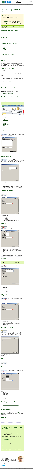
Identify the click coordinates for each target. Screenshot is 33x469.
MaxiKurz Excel (6, 21)
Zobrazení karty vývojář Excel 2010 (8, 93)
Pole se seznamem (5, 120)
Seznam (4, 48)
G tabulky (5, 23)
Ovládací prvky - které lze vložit (7, 40)
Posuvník (4, 51)
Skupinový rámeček (6, 50)
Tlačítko (4, 119)
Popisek (4, 125)
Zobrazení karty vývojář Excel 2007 (8, 92)
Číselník (4, 47)
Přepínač (4, 49)
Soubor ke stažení (5, 56)
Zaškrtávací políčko (6, 46)
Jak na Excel (12, 2)
